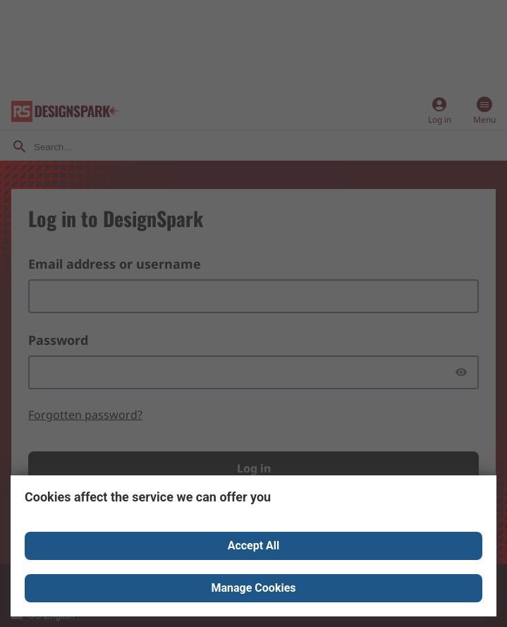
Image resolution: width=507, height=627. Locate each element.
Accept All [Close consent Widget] (254, 545)
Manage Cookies (253, 588)
